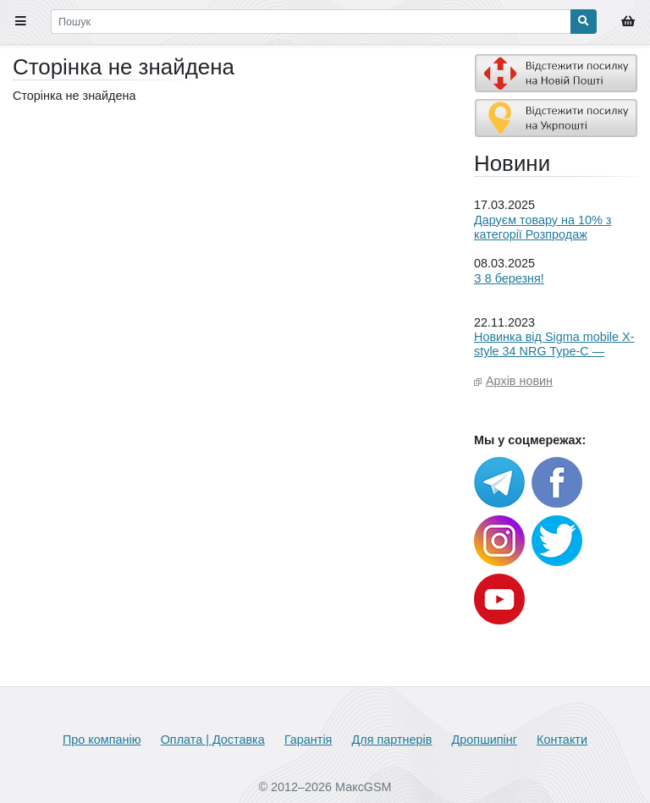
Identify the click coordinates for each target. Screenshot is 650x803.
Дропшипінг (484, 739)
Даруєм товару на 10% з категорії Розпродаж (542, 227)
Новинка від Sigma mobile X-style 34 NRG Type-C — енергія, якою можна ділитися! (554, 359)
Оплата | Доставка (213, 739)
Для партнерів (392, 739)
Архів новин (519, 381)
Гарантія (308, 739)
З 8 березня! (509, 278)
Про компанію (101, 739)
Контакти (562, 739)
